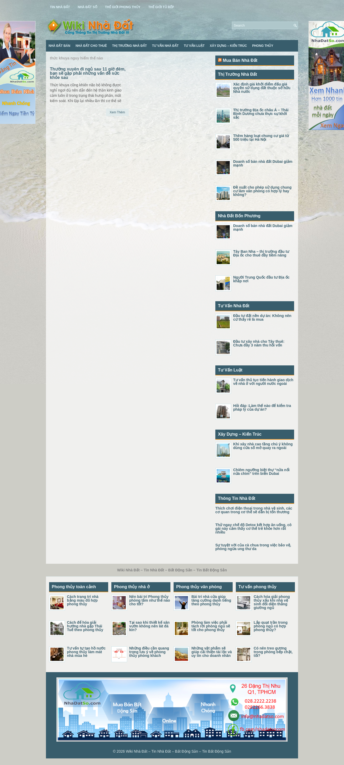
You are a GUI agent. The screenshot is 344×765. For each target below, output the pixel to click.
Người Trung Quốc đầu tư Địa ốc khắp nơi (261, 279)
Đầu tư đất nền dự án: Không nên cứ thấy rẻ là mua (262, 317)
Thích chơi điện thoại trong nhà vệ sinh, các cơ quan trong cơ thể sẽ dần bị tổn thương (253, 510)
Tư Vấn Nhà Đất (165, 46)
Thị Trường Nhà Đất (129, 46)
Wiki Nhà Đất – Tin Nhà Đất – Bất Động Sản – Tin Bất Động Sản (178, 751)
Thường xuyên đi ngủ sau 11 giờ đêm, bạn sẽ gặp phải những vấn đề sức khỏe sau (88, 73)
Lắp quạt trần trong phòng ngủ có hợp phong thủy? (271, 626)
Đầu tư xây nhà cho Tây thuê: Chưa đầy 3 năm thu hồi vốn (258, 343)
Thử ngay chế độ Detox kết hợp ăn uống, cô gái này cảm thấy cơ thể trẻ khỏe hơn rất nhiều (253, 528)
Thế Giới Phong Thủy (122, 7)
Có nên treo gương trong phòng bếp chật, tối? (273, 652)
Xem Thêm (117, 112)
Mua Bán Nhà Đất (240, 60)
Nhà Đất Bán (59, 46)
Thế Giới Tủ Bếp (161, 7)
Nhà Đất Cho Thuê (91, 46)
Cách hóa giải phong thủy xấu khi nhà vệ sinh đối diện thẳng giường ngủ (272, 602)
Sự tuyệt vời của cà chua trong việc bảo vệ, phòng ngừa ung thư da (253, 547)
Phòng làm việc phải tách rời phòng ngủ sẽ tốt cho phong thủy (210, 626)
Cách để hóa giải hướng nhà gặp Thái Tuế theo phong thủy (85, 626)
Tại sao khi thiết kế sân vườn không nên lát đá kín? (149, 626)
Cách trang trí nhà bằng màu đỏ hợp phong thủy (82, 600)
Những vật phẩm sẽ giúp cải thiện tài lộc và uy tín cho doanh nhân (211, 652)
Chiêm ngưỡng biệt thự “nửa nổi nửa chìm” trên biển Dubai (261, 472)
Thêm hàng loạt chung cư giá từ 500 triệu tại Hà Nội (261, 138)
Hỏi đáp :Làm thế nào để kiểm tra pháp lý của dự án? (262, 407)
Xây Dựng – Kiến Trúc (228, 46)
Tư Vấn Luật (194, 46)
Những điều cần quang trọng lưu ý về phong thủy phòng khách (149, 652)
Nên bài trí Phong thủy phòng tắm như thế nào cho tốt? (149, 600)
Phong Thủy (262, 46)
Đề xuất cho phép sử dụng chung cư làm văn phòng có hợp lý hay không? (262, 191)
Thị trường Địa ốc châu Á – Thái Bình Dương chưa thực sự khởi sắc (261, 113)
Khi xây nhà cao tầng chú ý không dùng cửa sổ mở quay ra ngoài (263, 446)
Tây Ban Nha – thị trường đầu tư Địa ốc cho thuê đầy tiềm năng (261, 253)
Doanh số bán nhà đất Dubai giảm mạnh (262, 163)
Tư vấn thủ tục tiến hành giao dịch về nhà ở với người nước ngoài (263, 382)
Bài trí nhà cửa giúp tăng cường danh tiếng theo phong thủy (211, 600)
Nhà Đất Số (87, 7)
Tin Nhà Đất (60, 7)
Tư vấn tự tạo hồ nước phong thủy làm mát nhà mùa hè (86, 652)
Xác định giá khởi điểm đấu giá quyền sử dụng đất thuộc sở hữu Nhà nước (261, 88)
